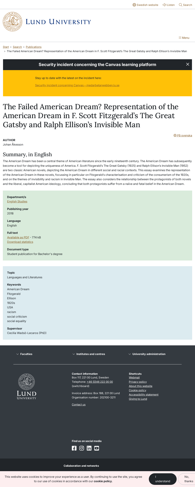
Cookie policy (137, 390)
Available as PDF (18, 237)
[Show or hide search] (185, 5)
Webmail (134, 377)
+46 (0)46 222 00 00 (100, 381)
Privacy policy (138, 381)
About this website (140, 386)
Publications (34, 47)
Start (6, 47)
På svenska (183, 135)
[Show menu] (184, 38)
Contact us (79, 404)
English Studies (17, 201)
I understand (162, 479)
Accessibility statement (143, 394)
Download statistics (20, 242)
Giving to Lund (138, 399)
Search (17, 47)
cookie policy (103, 481)
